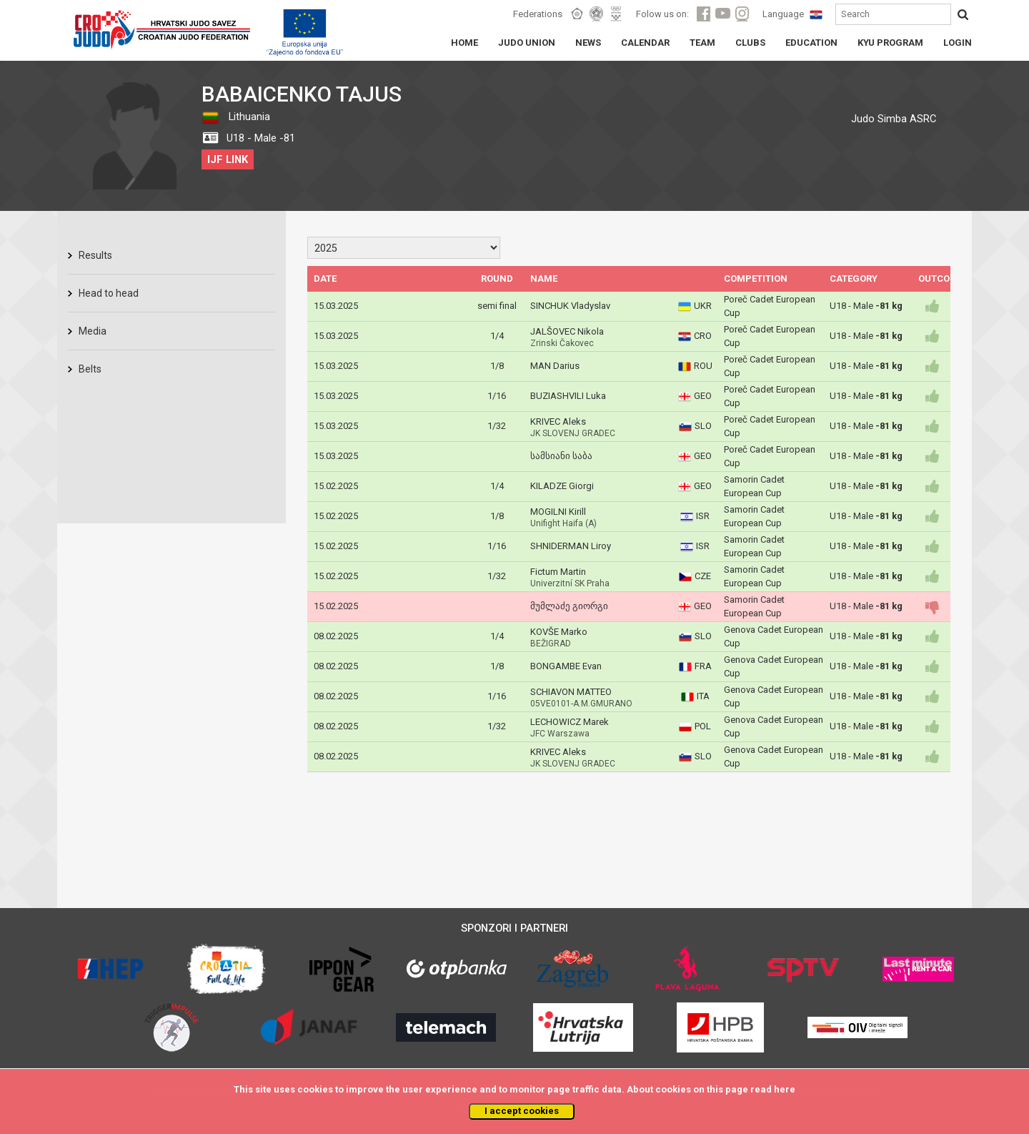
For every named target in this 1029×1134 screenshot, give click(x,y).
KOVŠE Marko (558, 631)
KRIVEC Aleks (558, 421)
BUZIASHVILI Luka (568, 395)
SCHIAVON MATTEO (571, 691)
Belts (90, 369)
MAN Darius (555, 365)
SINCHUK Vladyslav (570, 305)
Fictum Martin (558, 571)
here (784, 1089)
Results (95, 255)
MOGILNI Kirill (558, 511)
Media (92, 331)
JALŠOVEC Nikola (567, 331)
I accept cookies (521, 1110)
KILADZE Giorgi (562, 485)
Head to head (109, 293)
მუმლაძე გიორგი (569, 606)
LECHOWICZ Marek (569, 721)
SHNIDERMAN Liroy (570, 546)
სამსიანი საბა (561, 455)
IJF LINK (227, 159)
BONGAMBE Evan (566, 666)
